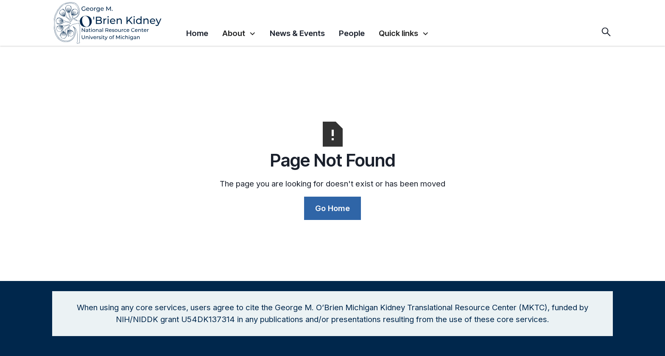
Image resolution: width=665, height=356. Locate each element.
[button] (239, 31)
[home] (115, 23)
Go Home (332, 208)
